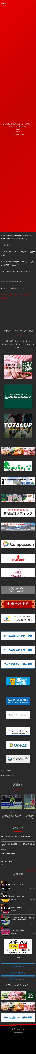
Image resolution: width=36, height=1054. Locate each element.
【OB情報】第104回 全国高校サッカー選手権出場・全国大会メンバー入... (18, 845)
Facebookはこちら (19, 966)
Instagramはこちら (19, 979)
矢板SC (4, 3)
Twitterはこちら (19, 973)
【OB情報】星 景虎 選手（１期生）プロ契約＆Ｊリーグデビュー (22, 918)
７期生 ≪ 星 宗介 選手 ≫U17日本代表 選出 (16, 836)
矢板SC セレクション (17, 896)
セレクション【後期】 (7, 861)
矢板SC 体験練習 (16, 907)
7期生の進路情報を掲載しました (10, 853)
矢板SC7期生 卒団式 (17, 930)
